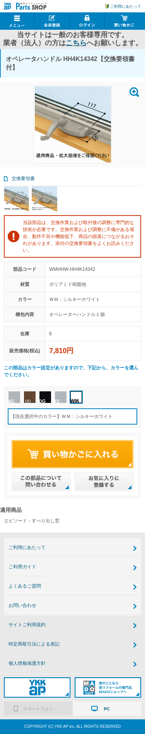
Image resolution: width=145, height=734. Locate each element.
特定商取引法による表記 (34, 644)
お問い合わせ (22, 605)
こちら (76, 43)
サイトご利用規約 (27, 624)
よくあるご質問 (25, 586)
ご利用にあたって (125, 6)
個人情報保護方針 (27, 663)
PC (107, 709)
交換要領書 (23, 178)
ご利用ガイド (22, 566)
